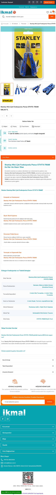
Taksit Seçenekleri (7, 366)
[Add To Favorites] (4, 126)
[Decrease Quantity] (2, 116)
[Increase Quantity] (11, 116)
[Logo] (8, 12)
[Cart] (54, 12)
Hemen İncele (49, 2)
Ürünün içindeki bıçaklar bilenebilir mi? (13, 351)
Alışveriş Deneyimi (7, 372)
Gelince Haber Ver (28, 121)
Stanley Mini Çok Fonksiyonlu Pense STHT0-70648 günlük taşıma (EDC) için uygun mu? (26, 336)
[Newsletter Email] (28, 402)
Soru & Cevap (6, 360)
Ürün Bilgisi (5, 157)
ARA (52, 16)
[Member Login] (51, 12)
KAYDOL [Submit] (49, 402)
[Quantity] (7, 116)
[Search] (28, 17)
